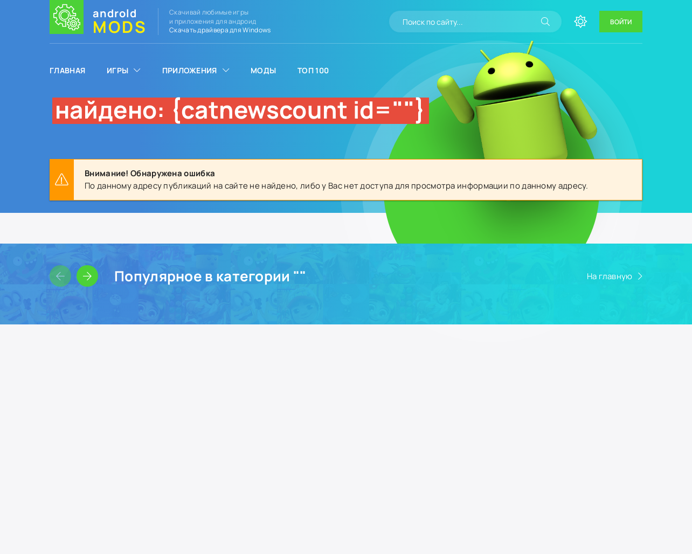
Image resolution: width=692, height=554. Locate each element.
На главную (610, 276)
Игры (117, 70)
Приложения (189, 70)
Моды (263, 70)
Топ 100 (313, 70)
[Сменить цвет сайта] (580, 21)
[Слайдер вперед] (87, 276)
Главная (67, 70)
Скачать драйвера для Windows (220, 29)
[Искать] (545, 21)
